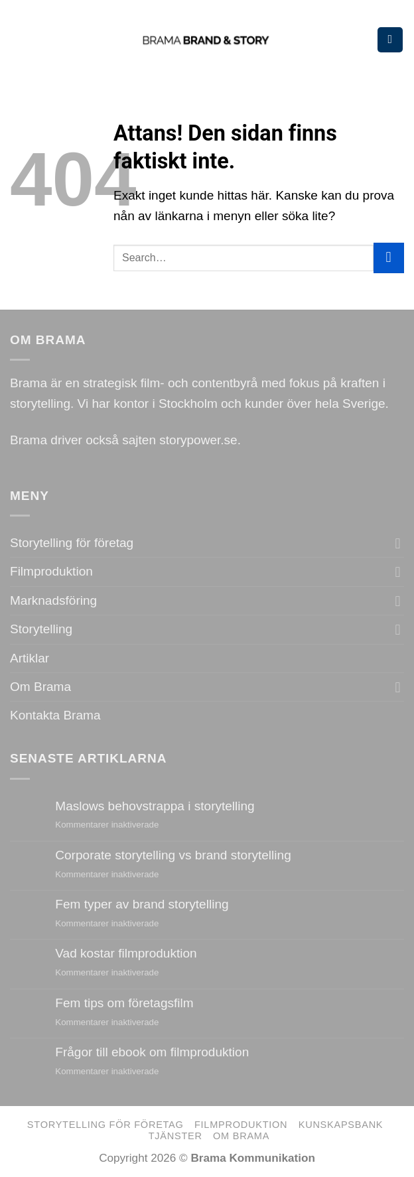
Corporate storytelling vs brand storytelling (173, 855)
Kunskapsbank (341, 1124)
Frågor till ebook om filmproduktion (152, 1052)
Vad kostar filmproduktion (125, 953)
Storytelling (41, 629)
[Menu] (390, 40)
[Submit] (389, 258)
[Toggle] (398, 543)
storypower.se (198, 440)
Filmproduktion (51, 571)
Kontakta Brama (55, 715)
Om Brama (40, 687)
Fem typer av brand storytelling (141, 904)
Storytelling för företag (71, 543)
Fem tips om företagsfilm (124, 1003)
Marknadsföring (53, 600)
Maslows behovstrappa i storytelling (154, 806)
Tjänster (175, 1136)
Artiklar (29, 658)
